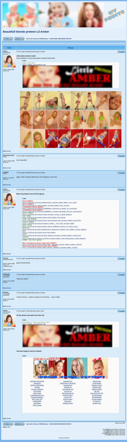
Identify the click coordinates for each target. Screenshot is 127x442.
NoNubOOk (37, 383)
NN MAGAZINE (96, 397)
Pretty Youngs (37, 405)
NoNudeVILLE (67, 385)
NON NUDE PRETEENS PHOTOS (60, 38)
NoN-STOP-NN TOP (96, 393)
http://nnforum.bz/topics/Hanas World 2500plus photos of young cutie (50, 226)
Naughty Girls (97, 403)
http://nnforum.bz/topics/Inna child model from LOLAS (44, 217)
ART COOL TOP (37, 399)
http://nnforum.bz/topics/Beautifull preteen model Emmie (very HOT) (50, 202)
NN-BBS (37, 387)
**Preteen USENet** (37, 389)
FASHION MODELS (37, 397)
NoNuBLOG (68, 387)
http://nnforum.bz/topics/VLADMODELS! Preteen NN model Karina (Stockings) (52, 211)
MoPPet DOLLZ (68, 395)
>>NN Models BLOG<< (37, 395)
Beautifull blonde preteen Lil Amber (26, 31)
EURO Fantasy (67, 399)
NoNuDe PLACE (97, 385)
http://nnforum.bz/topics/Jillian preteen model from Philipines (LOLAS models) (54, 238)
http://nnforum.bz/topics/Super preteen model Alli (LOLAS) (46, 205)
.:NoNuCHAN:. (96, 381)
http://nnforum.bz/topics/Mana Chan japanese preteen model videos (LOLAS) (52, 244)
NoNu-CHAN (37, 393)
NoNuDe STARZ (97, 389)
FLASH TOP (68, 397)
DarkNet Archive (68, 403)
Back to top (7, 151)
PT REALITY (97, 401)
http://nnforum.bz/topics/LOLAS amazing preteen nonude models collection (52, 235)
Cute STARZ (37, 391)
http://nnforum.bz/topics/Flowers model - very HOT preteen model (48, 223)
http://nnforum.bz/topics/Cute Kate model (39, 232)
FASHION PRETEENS (37, 381)
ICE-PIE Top (68, 391)
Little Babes (37, 403)
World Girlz (67, 401)
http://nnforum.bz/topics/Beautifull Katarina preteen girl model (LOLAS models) (55, 229)
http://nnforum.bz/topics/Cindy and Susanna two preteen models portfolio (52, 220)
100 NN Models (96, 395)
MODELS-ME (97, 387)
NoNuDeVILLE (67, 381)
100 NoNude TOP (67, 389)
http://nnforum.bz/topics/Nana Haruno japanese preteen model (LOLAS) (50, 247)
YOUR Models (96, 383)
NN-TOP (96, 391)
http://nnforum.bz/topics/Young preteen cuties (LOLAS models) (47, 214)
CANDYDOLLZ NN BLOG (68, 383)
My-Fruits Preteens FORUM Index (37, 38)
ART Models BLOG (68, 393)
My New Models (97, 399)
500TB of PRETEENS (37, 385)
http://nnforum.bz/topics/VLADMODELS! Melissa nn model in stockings (50, 208)
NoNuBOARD (37, 401)
